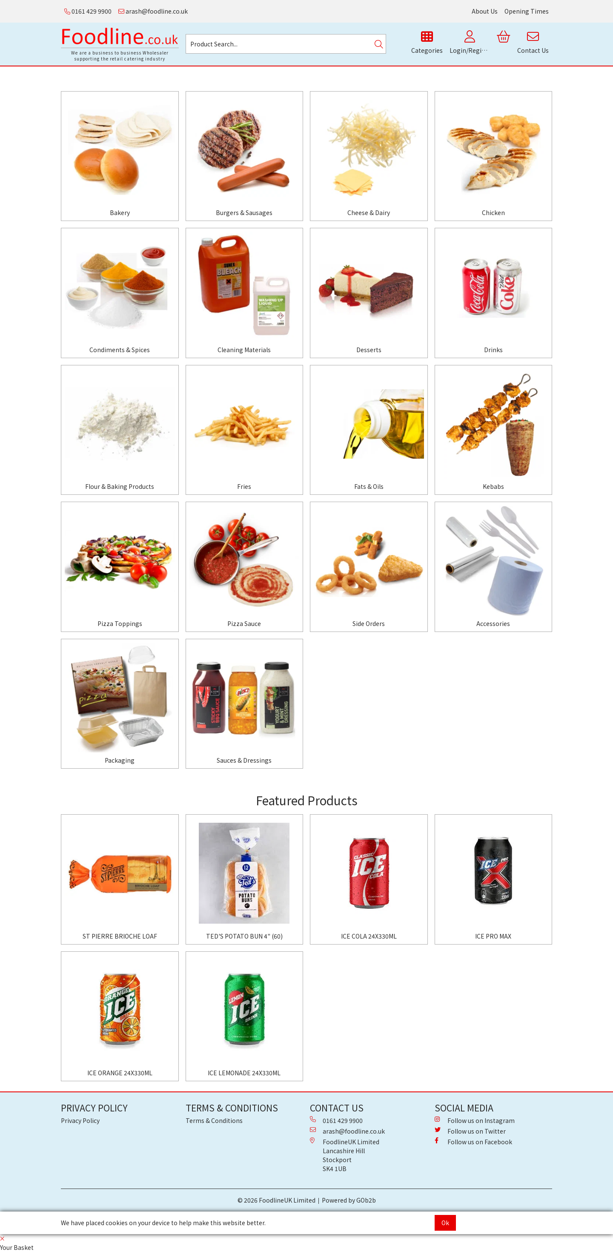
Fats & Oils (369, 486)
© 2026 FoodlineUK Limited (276, 1200)
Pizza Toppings (119, 623)
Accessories (493, 623)
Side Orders (368, 623)
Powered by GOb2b (349, 1200)
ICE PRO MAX (493, 936)
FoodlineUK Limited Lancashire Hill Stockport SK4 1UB (344, 1155)
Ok (445, 1222)
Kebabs (493, 486)
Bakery (120, 212)
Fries (244, 486)
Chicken (493, 212)
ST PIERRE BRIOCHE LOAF (120, 936)
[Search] (379, 44)
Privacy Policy (80, 1120)
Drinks (493, 349)
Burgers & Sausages (244, 212)
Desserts (368, 349)
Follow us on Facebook (473, 1141)
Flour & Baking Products (119, 486)
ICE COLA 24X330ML (369, 936)
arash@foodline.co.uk (153, 11)
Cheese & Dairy (368, 212)
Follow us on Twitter (470, 1131)
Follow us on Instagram (475, 1120)
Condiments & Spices (119, 349)
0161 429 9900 (88, 11)
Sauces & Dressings (244, 760)
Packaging (120, 760)
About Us (485, 11)
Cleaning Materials (244, 349)
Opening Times (526, 11)
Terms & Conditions (214, 1120)
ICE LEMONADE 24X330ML (244, 1072)
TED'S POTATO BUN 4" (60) (244, 936)
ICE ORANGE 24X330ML (119, 1072)
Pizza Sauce (244, 623)
